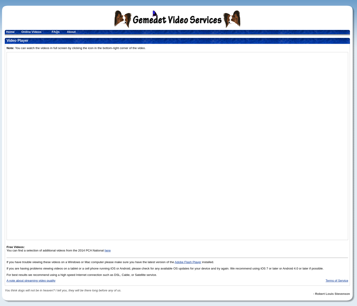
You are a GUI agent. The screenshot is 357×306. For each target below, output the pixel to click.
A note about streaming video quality (31, 280)
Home (10, 32)
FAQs (56, 32)
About (71, 32)
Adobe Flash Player (188, 262)
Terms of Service (337, 280)
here (108, 250)
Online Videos (31, 32)
